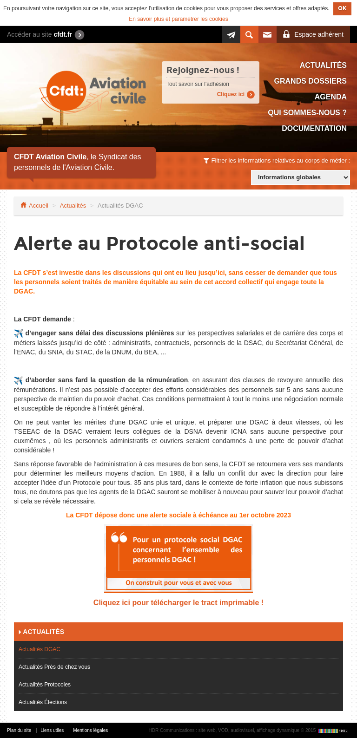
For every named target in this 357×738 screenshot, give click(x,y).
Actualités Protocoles (45, 684)
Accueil (38, 205)
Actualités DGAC (39, 649)
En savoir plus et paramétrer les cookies (178, 19)
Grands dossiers (310, 81)
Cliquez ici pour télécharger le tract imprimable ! (178, 603)
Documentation (314, 128)
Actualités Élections (43, 702)
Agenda (331, 97)
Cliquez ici (231, 94)
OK (342, 8)
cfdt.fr (62, 34)
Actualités (323, 65)
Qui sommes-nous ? (307, 113)
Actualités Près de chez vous (54, 667)
